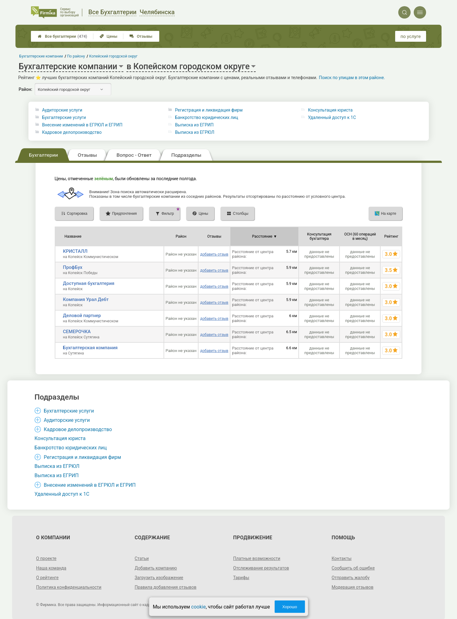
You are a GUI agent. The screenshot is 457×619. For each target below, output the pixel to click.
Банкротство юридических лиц (206, 117)
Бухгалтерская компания (90, 347)
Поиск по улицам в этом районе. (352, 77)
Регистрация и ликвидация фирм (209, 110)
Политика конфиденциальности (68, 587)
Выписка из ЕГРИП (194, 125)
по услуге (410, 36)
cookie (198, 607)
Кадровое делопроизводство (72, 132)
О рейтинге (47, 577)
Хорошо (289, 606)
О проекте (46, 558)
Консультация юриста (330, 110)
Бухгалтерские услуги (64, 117)
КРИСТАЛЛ (75, 251)
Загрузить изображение (159, 577)
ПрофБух (73, 267)
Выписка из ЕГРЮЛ (194, 132)
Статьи (142, 558)
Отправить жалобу (351, 577)
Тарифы (241, 577)
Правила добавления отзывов (165, 587)
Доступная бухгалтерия (88, 283)
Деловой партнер (82, 315)
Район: (25, 89)
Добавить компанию (156, 568)
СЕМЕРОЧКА (77, 331)
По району (76, 56)
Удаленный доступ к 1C (332, 117)
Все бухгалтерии (62, 36)
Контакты (342, 558)
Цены (108, 36)
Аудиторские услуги (62, 110)
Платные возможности (256, 558)
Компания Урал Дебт (86, 299)
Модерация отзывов (353, 587)
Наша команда (51, 568)
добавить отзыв (214, 254)
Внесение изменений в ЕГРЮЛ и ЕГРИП (82, 125)
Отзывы (141, 36)
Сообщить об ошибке (353, 568)
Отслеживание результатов (261, 568)
